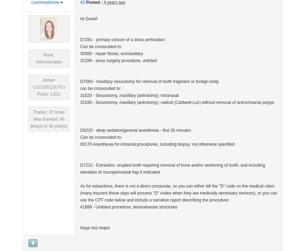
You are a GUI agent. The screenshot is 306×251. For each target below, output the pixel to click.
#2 (82, 2)
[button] (9, 14)
